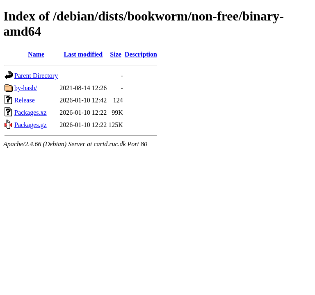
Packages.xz (30, 112)
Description (141, 54)
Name (36, 54)
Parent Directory (36, 75)
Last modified (83, 54)
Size (115, 54)
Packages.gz (30, 124)
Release (24, 100)
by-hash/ (25, 87)
